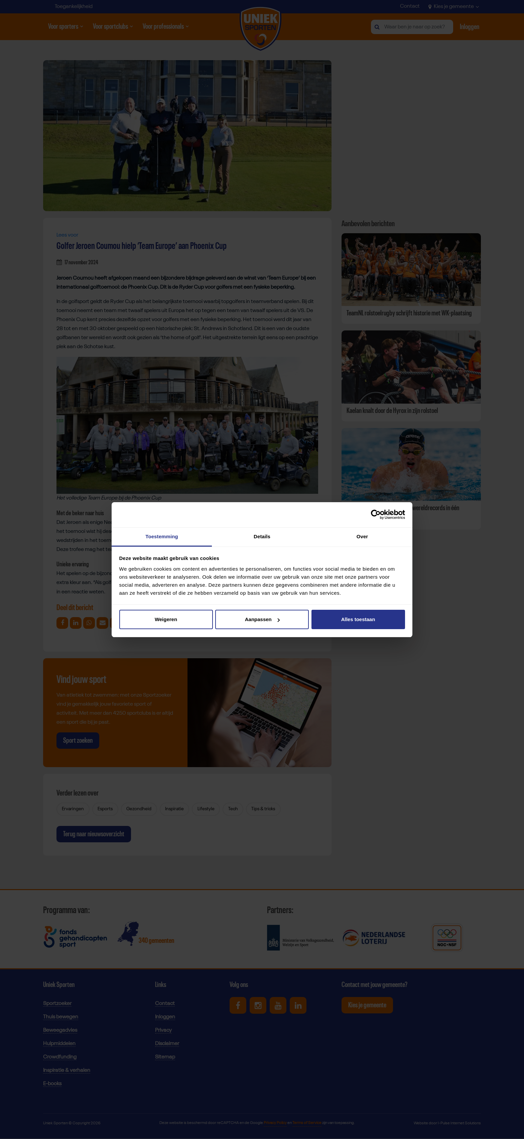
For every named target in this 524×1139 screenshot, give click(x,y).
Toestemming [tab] (161, 536)
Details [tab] (262, 536)
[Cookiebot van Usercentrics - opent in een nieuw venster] (376, 515)
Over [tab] (362, 536)
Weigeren (166, 619)
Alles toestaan (358, 619)
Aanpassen (262, 619)
